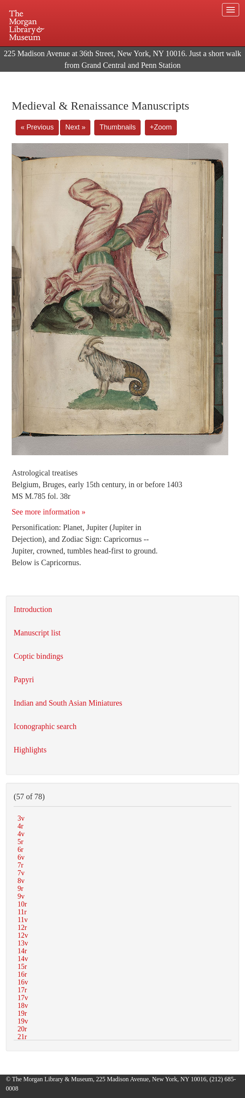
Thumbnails (117, 127)
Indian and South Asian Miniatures (68, 703)
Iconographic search (45, 726)
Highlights (30, 749)
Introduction (33, 609)
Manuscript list (37, 632)
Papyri (24, 679)
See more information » (48, 511)
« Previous (37, 127)
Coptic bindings (38, 656)
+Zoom (161, 127)
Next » (75, 127)
